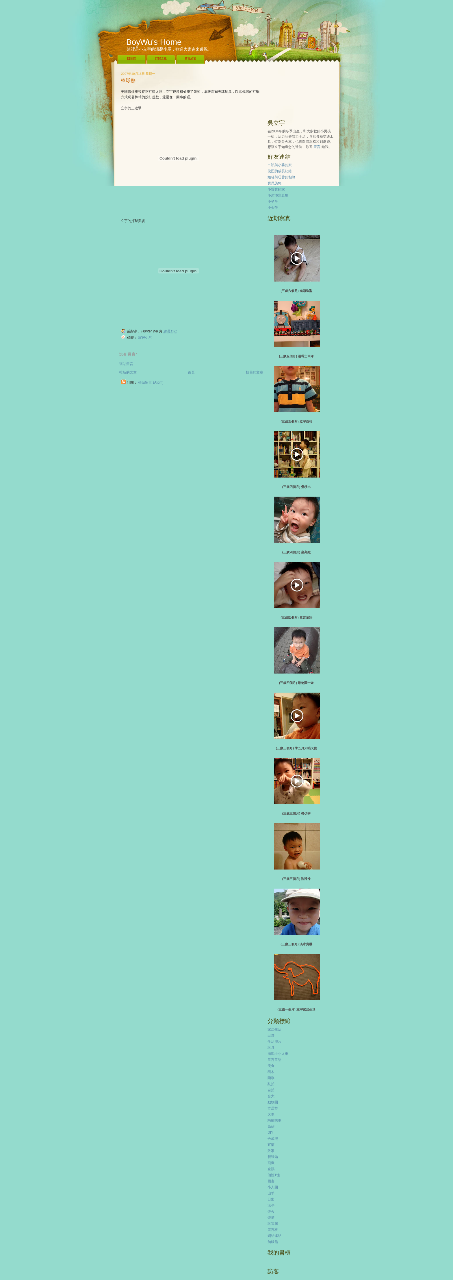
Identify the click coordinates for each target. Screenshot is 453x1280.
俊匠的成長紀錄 (280, 171)
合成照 (273, 1139)
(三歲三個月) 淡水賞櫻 (296, 944)
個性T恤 (274, 1175)
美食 (271, 1066)
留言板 (273, 1230)
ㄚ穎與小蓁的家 (280, 165)
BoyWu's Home (154, 42)
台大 (271, 1096)
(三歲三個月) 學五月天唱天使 (296, 748)
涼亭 (271, 1205)
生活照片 (274, 1041)
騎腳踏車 (274, 1120)
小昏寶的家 (276, 189)
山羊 (271, 1193)
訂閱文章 (161, 58)
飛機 (271, 1163)
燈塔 (271, 1218)
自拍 (271, 1090)
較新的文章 (128, 372)
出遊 (271, 1035)
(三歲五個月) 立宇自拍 (296, 421)
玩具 (271, 1048)
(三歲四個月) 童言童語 (296, 617)
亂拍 (271, 1084)
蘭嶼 (271, 1078)
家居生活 (145, 338)
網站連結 (274, 1236)
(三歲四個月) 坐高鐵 (296, 552)
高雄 (271, 1126)
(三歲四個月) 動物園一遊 (296, 683)
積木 (271, 1072)
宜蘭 (271, 1145)
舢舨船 (273, 1242)
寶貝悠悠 (274, 183)
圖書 (271, 1181)
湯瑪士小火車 (278, 1054)
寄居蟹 (273, 1108)
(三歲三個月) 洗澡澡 (296, 879)
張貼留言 (126, 364)
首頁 (191, 372)
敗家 (271, 1151)
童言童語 (274, 1060)
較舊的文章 (254, 372)
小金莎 (273, 208)
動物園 (273, 1102)
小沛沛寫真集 (278, 195)
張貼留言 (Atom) (150, 382)
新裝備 (273, 1157)
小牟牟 (273, 201)
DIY (270, 1133)
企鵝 (271, 1169)
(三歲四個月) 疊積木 (296, 487)
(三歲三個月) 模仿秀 (296, 813)
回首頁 (131, 58)
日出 (271, 1199)
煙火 (271, 1211)
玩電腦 (273, 1224)
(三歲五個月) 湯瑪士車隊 (296, 356)
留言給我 (190, 58)
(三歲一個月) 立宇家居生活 (296, 1009)
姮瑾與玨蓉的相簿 (281, 177)
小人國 (273, 1187)
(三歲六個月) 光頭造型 (296, 291)
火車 (271, 1114)
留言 (316, 147)
